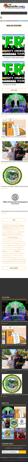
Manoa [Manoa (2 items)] (23, 249)
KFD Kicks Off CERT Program (9, 85)
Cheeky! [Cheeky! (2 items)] (20, 224)
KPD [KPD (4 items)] (12, 249)
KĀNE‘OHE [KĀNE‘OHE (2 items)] (15, 249)
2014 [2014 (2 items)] (15, 224)
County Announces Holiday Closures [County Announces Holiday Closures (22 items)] (13, 227)
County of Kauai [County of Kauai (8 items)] (15, 228)
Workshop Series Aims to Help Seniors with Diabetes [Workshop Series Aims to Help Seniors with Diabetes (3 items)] (14, 263)
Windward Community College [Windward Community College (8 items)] (16, 261)
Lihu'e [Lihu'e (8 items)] (19, 249)
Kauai (4, 51)
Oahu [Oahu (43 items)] (17, 251)
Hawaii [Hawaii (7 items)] (13, 234)
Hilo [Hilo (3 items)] (7, 238)
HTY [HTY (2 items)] (12, 243)
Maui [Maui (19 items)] (4, 251)
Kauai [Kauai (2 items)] (3, 247)
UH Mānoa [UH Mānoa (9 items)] (14, 259)
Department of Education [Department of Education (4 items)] (11, 230)
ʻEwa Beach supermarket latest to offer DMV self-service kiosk (13, 136)
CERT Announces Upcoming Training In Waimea (13, 57)
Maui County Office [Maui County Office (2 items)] (10, 251)
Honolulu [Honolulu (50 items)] (13, 237)
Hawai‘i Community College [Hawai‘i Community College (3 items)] (13, 235)
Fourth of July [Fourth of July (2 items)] (15, 232)
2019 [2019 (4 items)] (17, 224)
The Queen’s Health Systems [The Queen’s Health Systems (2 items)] (14, 255)
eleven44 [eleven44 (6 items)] (10, 232)
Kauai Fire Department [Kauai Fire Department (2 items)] (9, 247)
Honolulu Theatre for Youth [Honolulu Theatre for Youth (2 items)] (16, 240)
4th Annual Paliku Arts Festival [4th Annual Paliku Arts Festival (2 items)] (8, 224)
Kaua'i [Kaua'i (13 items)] (10, 245)
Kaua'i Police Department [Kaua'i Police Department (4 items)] (18, 245)
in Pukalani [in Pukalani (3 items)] (15, 243)
